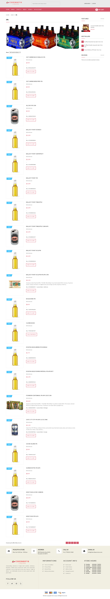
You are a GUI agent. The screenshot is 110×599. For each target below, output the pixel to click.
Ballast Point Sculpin (33, 250)
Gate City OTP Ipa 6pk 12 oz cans (36, 419)
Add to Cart (31, 71)
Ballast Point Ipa (32, 178)
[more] (102, 18)
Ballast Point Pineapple (34, 202)
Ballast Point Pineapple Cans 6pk (37, 226)
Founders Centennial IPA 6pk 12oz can (38, 395)
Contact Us (67, 573)
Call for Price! (31, 334)
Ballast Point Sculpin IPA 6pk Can (37, 274)
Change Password (68, 571)
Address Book (67, 569)
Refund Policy (47, 569)
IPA (16, 15)
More (30, 9)
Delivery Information (48, 571)
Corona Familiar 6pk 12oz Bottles (97, 26)
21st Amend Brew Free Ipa (34, 81)
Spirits (18, 9)
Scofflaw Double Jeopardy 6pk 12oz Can (93, 45)
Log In (94, 3)
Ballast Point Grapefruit (34, 153)
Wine (12, 9)
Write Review (29, 59)
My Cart (99, 9)
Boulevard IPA (31, 299)
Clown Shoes (30, 323)
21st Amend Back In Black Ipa (35, 57)
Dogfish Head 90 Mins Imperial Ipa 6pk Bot (39, 371)
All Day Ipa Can (31, 105)
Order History (67, 567)
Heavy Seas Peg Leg (32, 516)
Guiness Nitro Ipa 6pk (33, 468)
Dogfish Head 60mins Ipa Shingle (36, 347)
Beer (24, 9)
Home (7, 9)
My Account (38, 9)
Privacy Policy (47, 567)
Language (87, 3)
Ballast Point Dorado (33, 129)
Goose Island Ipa (31, 444)
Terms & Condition (48, 564)
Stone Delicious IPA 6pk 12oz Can (92, 50)
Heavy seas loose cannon (34, 492)
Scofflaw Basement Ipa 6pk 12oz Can (93, 41)
